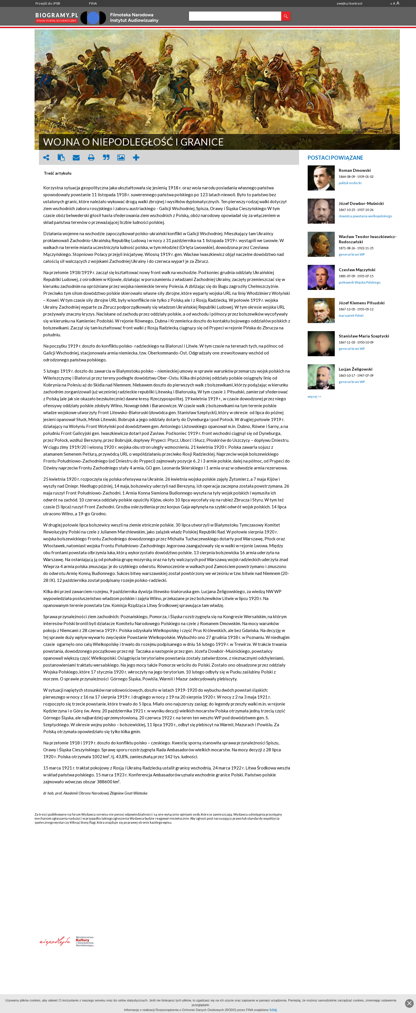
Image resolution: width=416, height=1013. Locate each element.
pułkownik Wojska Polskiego (359, 282)
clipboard (61, 157)
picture (121, 157)
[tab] (59, 173)
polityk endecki (350, 183)
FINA (93, 3)
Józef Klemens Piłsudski (362, 302)
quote (106, 157)
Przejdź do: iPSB (47, 3)
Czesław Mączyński (357, 269)
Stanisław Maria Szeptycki (364, 335)
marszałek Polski (351, 315)
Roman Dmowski (355, 170)
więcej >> (314, 396)
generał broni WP (352, 254)
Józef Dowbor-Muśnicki (361, 203)
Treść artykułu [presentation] (57, 173)
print (91, 157)
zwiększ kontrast (349, 3)
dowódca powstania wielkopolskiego (365, 216)
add (136, 157)
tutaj (273, 1010)
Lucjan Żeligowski (355, 369)
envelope (76, 157)
